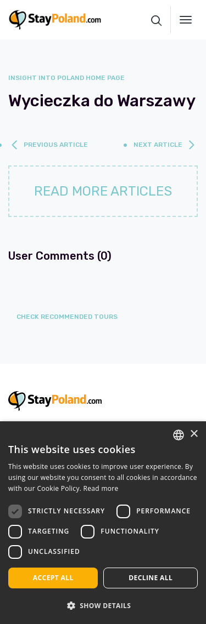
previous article (56, 144)
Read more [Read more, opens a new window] (101, 488)
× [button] (194, 434)
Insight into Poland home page (66, 78)
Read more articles (103, 191)
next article (157, 144)
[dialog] (103, 522)
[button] (103, 605)
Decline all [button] (150, 577)
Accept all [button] (53, 577)
